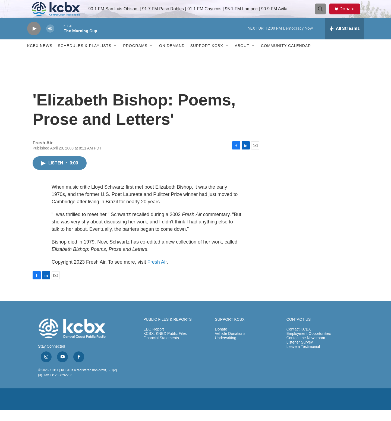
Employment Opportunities (308, 344)
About (242, 56)
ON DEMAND (172, 56)
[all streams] (344, 39)
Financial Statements (161, 349)
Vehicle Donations (230, 344)
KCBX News (39, 56)
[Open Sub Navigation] (115, 56)
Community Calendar (286, 56)
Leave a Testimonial (303, 357)
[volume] (50, 39)
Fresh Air (157, 273)
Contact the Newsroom (305, 349)
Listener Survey (299, 353)
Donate (350, 14)
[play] (34, 39)
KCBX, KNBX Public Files (165, 344)
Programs (135, 56)
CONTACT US (298, 330)
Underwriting (225, 349)
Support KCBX (206, 56)
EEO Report (153, 340)
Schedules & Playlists (84, 56)
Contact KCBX (298, 340)
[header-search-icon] (322, 14)
